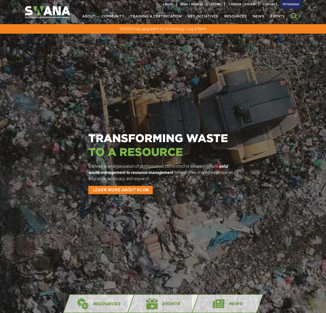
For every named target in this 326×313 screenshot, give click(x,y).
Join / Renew (191, 4)
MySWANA (291, 4)
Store (216, 4)
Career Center (241, 4)
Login (168, 4)
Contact (270, 4)
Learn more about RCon (120, 189)
